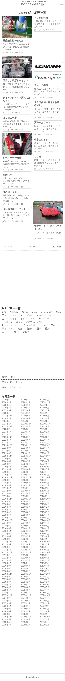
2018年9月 (6, 480)
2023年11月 (44, 424)
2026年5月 (6, 400)
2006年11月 (26, 606)
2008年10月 (44, 584)
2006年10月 (44, 606)
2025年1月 (6, 413)
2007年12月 (7, 595)
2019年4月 (44, 472)
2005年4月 (44, 622)
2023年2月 (44, 432)
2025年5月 (6, 410)
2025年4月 (25, 410)
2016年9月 (6, 501)
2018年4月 (44, 483)
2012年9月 (6, 544)
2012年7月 (44, 544)
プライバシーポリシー (13, 382)
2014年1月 (44, 528)
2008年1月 (44, 593)
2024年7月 (6, 418)
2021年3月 (6, 453)
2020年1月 (44, 464)
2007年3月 (6, 603)
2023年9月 (25, 426)
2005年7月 (44, 619)
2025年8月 (6, 408)
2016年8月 (25, 501)
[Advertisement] (48, 45)
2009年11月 (26, 574)
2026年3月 (44, 400)
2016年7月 (44, 501)
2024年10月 (7, 416)
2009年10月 (44, 574)
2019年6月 (6, 472)
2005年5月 (25, 622)
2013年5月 (25, 536)
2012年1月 (44, 550)
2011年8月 (25, 555)
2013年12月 (7, 531)
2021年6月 (6, 450)
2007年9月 (6, 598)
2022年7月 (6, 440)
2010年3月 (6, 571)
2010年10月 (44, 563)
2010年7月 (44, 566)
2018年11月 (26, 477)
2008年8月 (25, 587)
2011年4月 (44, 558)
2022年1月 (44, 442)
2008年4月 (44, 590)
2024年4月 (6, 421)
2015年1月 (44, 517)
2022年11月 (44, 434)
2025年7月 (25, 408)
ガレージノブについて (13, 387)
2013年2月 (25, 539)
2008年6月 (6, 590)
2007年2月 (25, 603)
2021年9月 (6, 448)
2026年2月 (6, 402)
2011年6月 (6, 558)
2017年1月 (44, 496)
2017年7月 (44, 491)
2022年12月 (26, 434)
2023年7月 (6, 429)
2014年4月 (44, 526)
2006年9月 (6, 609)
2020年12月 (7, 456)
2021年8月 (25, 448)
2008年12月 (7, 584)
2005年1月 (44, 625)
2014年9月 (6, 523)
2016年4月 (44, 504)
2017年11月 (26, 488)
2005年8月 (25, 619)
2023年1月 (6, 434)
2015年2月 (25, 517)
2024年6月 (25, 418)
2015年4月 (44, 515)
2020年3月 (6, 464)
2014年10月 (44, 520)
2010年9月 (6, 566)
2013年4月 (44, 536)
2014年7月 (44, 523)
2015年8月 (25, 512)
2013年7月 (44, 534)
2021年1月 (44, 453)
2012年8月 (25, 544)
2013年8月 (25, 534)
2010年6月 (6, 568)
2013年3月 (6, 539)
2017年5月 (25, 493)
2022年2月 (25, 442)
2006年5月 (25, 611)
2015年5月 (25, 515)
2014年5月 (25, 526)
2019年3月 (6, 475)
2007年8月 (25, 598)
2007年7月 (44, 598)
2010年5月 (25, 568)
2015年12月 (7, 509)
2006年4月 (44, 611)
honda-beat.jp (33, 677)
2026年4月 (25, 400)
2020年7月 (44, 459)
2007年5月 (25, 601)
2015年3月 (6, 517)
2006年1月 (44, 614)
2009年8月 (25, 576)
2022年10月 (7, 437)
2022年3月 (6, 442)
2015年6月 (6, 515)
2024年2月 (44, 421)
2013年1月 (44, 539)
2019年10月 (44, 467)
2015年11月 (26, 509)
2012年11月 (26, 542)
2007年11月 (26, 595)
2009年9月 (6, 576)
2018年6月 (6, 483)
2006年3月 (6, 614)
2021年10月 (44, 445)
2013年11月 (26, 531)
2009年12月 (7, 574)
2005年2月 (25, 625)
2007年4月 (44, 601)
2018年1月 (44, 485)
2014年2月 (25, 528)
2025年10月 (26, 405)
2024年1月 (6, 424)
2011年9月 (6, 555)
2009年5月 (25, 579)
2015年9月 (6, 512)
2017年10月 (44, 488)
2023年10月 (7, 426)
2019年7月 (44, 469)
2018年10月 (44, 477)
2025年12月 (44, 402)
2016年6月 (6, 504)
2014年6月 (6, 526)
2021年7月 (44, 448)
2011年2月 (25, 560)
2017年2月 (25, 496)
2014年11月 (26, 520)
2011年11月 (26, 552)
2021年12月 (7, 445)
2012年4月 (44, 547)
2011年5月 (25, 558)
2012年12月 (7, 542)
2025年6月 (44, 408)
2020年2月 (25, 464)
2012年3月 (6, 550)
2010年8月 (25, 566)
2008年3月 (6, 593)
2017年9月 (6, 491)
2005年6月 (6, 622)
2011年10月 (44, 552)
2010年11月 (26, 563)
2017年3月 (6, 496)
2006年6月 (6, 611)
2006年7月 (44, 609)
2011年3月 (6, 560)
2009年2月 (25, 582)
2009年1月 (44, 582)
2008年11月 (26, 584)
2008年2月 (25, 593)
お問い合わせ (8, 377)
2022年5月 (25, 440)
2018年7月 (44, 480)
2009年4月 (44, 579)
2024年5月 (44, 418)
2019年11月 (26, 467)
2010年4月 (44, 568)
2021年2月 (25, 453)
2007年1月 (44, 603)
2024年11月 (44, 413)
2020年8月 (25, 459)
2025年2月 (44, 410)
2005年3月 (6, 625)
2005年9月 (6, 619)
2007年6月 (6, 601)
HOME (32, 246)
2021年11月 (26, 445)
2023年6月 (25, 429)
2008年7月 (44, 587)
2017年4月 (44, 493)
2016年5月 (25, 504)
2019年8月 (25, 469)
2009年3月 (6, 582)
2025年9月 (44, 405)
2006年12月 (7, 606)
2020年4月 (44, 461)
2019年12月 (7, 467)
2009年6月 (6, 579)
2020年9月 (6, 459)
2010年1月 (44, 571)
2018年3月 (6, 485)
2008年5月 (25, 590)
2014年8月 (25, 523)
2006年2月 (25, 614)
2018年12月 (7, 477)
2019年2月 (25, 475)
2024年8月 (44, 416)
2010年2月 (25, 571)
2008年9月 (6, 587)
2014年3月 (6, 528)
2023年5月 (44, 429)
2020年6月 (6, 461)
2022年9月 (25, 437)
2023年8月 (44, 426)
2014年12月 (7, 520)
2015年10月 (44, 509)
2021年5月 (25, 450)
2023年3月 (25, 432)
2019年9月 (6, 469)
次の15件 (57, 246)
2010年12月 (7, 563)
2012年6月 (6, 547)
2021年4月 (44, 450)
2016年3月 (6, 507)
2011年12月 (7, 552)
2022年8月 (44, 437)
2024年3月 (25, 421)
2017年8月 (25, 491)
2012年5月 (25, 547)
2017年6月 (6, 493)
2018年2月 (25, 485)
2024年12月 (26, 413)
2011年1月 (44, 560)
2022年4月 (44, 440)
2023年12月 (26, 424)
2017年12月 (7, 488)
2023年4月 (6, 432)
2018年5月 (25, 483)
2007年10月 (44, 595)
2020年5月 (25, 461)
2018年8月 (25, 480)
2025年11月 (7, 405)
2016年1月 (44, 507)
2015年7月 (44, 512)
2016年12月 (7, 499)
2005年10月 (44, 617)
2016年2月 (25, 507)
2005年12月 (7, 617)
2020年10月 (44, 456)
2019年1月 (44, 475)
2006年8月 (25, 609)
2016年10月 (44, 499)
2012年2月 (25, 550)
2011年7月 (44, 555)
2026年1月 (25, 402)
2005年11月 (26, 617)
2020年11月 (26, 456)
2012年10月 (44, 542)
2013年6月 (6, 536)
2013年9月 (6, 534)
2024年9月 (25, 416)
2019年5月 (25, 472)
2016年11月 (26, 499)
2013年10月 (44, 531)
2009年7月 (44, 576)
